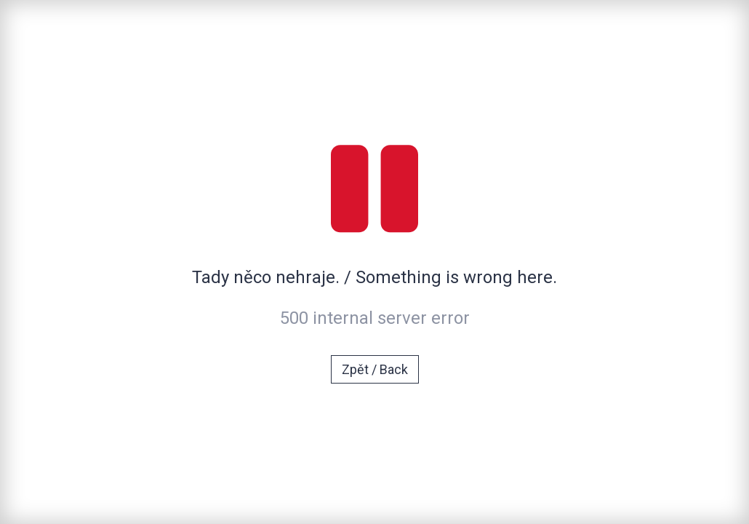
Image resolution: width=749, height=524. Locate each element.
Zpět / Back (375, 369)
